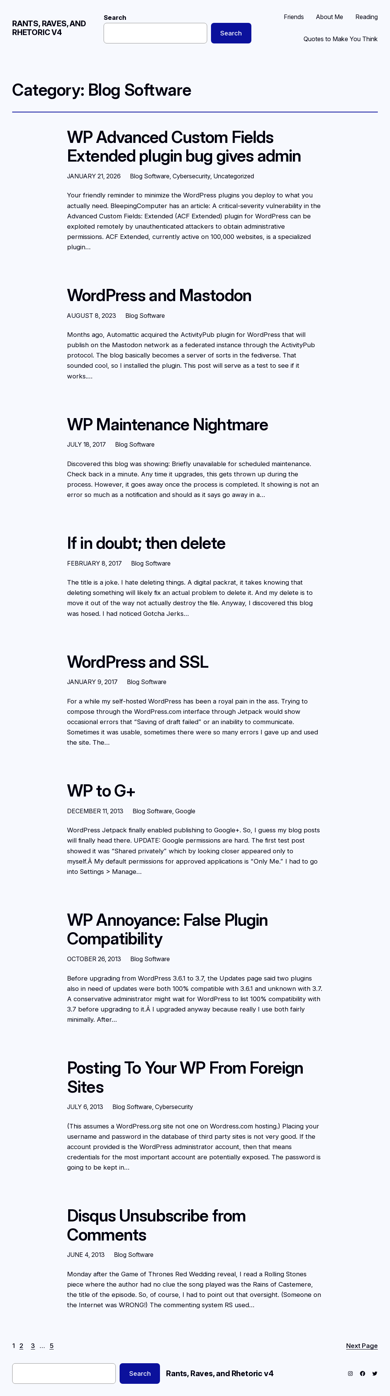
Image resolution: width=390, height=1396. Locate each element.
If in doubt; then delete (146, 543)
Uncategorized (233, 176)
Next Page (362, 1346)
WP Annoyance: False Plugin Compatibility (167, 929)
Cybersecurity (191, 176)
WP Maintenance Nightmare (167, 424)
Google (185, 811)
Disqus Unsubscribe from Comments (156, 1225)
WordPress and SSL (137, 662)
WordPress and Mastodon (159, 295)
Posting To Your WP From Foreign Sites (185, 1077)
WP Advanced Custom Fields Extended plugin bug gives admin (184, 146)
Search (115, 17)
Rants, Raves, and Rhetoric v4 (49, 28)
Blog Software (149, 176)
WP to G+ (101, 790)
